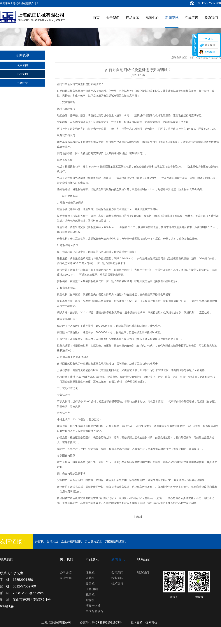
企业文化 (66, 578)
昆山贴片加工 (93, 541)
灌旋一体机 (93, 605)
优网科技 (151, 622)
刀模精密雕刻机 (115, 541)
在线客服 (210, 51)
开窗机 (39, 541)
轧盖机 (90, 594)
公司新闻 (22, 65)
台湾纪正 (52, 541)
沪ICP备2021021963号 (107, 622)
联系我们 (211, 17)
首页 (96, 17)
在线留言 (191, 17)
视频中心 (152, 17)
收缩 (194, 45)
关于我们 (112, 17)
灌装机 (90, 578)
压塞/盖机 (92, 589)
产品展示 (132, 17)
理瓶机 (90, 572)
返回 (138, 516)
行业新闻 (22, 74)
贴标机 (90, 600)
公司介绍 (66, 572)
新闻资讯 (171, 17)
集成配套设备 (94, 611)
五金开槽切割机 (71, 541)
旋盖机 (90, 583)
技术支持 (22, 82)
